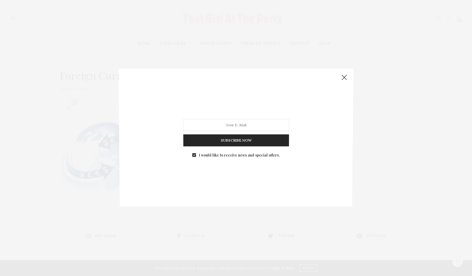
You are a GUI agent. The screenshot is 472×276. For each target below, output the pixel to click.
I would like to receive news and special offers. (239, 149)
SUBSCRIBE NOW (236, 137)
